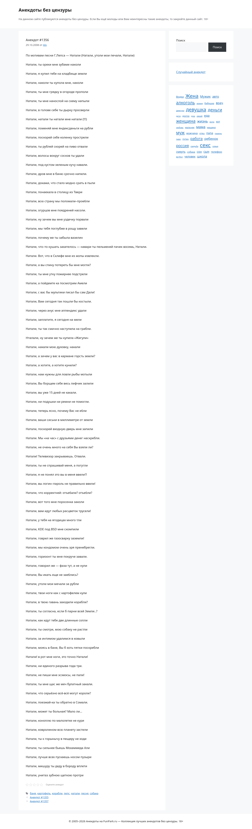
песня (84, 793)
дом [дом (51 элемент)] (193, 116)
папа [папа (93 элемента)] (209, 133)
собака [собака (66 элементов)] (191, 151)
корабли (57, 793)
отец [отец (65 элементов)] (202, 133)
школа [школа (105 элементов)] (202, 156)
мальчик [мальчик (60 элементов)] (189, 127)
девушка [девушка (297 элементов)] (196, 109)
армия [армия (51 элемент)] (200, 103)
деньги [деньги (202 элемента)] (215, 110)
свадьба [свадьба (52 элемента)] (194, 146)
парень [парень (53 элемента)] (218, 133)
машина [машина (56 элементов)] (211, 127)
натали (75, 793)
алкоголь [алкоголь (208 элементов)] (185, 102)
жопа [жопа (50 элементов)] (211, 121)
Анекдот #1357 (39, 801)
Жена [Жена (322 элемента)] (191, 95)
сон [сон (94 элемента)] (199, 152)
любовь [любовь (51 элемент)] (179, 127)
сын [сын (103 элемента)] (206, 151)
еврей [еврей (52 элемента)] (199, 116)
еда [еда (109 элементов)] (207, 115)
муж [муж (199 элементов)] (180, 132)
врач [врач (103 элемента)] (219, 103)
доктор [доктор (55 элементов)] (186, 116)
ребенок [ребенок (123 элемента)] (211, 138)
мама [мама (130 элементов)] (200, 127)
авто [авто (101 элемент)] (215, 97)
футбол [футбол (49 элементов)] (179, 157)
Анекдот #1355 (39, 797)
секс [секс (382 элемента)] (205, 145)
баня (33, 793)
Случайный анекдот (190, 72)
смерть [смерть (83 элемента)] (180, 151)
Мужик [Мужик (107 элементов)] (205, 96)
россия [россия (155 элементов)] (182, 145)
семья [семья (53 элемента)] (215, 146)
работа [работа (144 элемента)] (196, 138)
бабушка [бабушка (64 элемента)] (209, 103)
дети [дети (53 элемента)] (178, 116)
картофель (44, 793)
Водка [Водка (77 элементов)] (180, 96)
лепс (67, 793)
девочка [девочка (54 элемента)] (180, 110)
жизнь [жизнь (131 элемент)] (202, 121)
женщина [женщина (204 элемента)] (185, 121)
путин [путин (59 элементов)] (185, 139)
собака (94, 793)
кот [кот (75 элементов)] (218, 121)
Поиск (180, 40)
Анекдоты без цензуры (45, 10)
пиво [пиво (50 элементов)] (178, 139)
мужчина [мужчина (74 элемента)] (192, 133)
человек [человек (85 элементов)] (189, 156)
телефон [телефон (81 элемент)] (216, 151)
